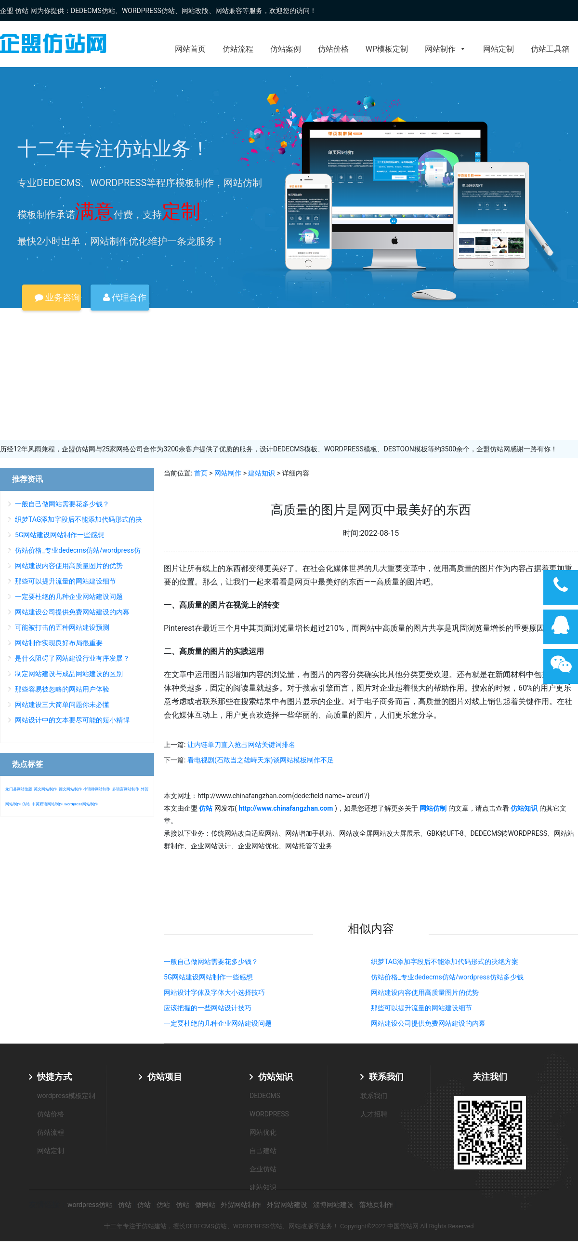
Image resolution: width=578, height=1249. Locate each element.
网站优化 (263, 1132)
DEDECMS (265, 1096)
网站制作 (445, 49)
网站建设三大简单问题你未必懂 (62, 704)
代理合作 (124, 297)
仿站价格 (333, 49)
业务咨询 (57, 297)
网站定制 (498, 49)
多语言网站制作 (125, 789)
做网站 (205, 1204)
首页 (201, 473)
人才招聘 (373, 1114)
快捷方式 (54, 1077)
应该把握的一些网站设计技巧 (207, 1008)
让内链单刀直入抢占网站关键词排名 (241, 744)
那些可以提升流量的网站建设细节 (421, 1008)
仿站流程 (238, 49)
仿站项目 (164, 1077)
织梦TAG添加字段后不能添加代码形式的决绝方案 (444, 961)
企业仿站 (263, 1169)
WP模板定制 (387, 49)
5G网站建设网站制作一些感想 (208, 977)
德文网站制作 (70, 789)
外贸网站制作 (241, 1204)
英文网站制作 (45, 789)
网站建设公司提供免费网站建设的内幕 (428, 1023)
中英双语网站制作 (47, 804)
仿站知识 (275, 1077)
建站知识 (261, 473)
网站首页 (190, 49)
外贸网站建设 (287, 1204)
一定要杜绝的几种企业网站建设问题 (218, 1023)
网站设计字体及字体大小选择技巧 (214, 992)
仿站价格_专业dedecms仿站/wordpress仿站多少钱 (447, 977)
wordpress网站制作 (80, 804)
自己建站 (263, 1150)
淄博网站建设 (333, 1204)
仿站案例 (285, 49)
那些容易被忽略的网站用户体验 (62, 689)
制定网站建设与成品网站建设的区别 (69, 674)
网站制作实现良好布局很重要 (59, 643)
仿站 (26, 804)
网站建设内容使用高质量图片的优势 (425, 992)
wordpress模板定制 (66, 1096)
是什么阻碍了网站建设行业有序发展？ (72, 658)
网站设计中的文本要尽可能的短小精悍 (72, 720)
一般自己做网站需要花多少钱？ (211, 961)
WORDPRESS (269, 1114)
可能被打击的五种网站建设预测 (62, 627)
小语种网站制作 (96, 789)
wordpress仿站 (89, 1204)
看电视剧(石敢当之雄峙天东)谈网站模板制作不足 (260, 760)
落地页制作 (376, 1204)
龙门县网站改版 (18, 789)
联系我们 (386, 1077)
